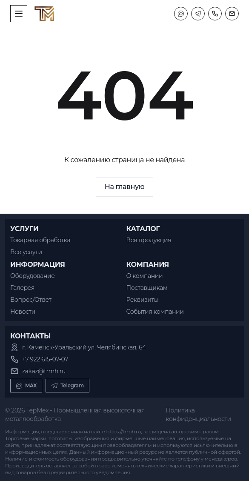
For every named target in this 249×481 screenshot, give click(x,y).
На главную (125, 187)
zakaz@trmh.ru (44, 371)
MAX (26, 385)
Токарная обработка (40, 240)
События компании (155, 311)
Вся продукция (149, 240)
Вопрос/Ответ (31, 299)
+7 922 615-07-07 (45, 359)
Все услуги (26, 252)
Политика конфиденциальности (198, 415)
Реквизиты (142, 299)
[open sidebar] (18, 13)
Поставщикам (147, 288)
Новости (22, 311)
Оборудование (32, 276)
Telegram (67, 385)
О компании (144, 276)
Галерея (22, 288)
